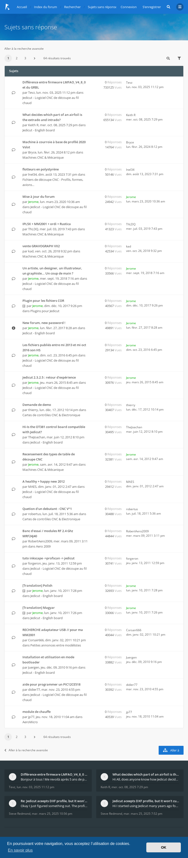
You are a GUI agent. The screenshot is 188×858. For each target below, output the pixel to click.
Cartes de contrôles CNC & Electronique (51, 415)
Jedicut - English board (38, 130)
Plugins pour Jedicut (44, 311)
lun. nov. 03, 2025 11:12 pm (35, 787)
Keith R (33, 125)
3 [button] (25, 58)
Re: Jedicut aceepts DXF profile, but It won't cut (54, 801)
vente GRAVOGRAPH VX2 (41, 246)
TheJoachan (36, 437)
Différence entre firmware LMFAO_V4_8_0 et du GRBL (54, 774)
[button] (34, 58)
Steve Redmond (19, 814)
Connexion (129, 7)
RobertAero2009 (40, 541)
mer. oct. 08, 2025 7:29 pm (130, 787)
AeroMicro (30, 722)
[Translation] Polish (37, 585)
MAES (32, 486)
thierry (33, 410)
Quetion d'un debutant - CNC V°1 (47, 508)
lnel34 (32, 174)
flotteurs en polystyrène (40, 169)
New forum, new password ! (43, 323)
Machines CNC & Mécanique (43, 157)
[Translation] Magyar (38, 607)
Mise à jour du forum (38, 196)
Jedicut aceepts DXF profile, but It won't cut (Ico (146, 801)
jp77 (31, 717)
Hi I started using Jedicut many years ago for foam (146, 806)
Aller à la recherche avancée (24, 48)
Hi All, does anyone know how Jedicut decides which (146, 779)
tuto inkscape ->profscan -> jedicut (48, 558)
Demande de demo (36, 404)
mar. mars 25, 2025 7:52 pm (143, 814)
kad (31, 251)
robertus (34, 514)
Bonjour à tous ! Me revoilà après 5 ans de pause (54, 779)
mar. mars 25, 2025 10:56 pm (52, 814)
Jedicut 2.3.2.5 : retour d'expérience (49, 377)
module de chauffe (36, 711)
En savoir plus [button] (20, 850)
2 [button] (17, 58)
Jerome (33, 201)
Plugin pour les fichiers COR (43, 300)
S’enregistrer (152, 7)
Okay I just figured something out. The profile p (54, 806)
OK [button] (163, 847)
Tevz (31, 92)
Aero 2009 (43, 546)
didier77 (34, 689)
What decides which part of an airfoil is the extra (146, 774)
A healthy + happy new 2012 (43, 481)
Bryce (32, 152)
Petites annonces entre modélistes (55, 645)
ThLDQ (33, 229)
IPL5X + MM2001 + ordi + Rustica (46, 224)
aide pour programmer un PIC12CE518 (51, 684)
